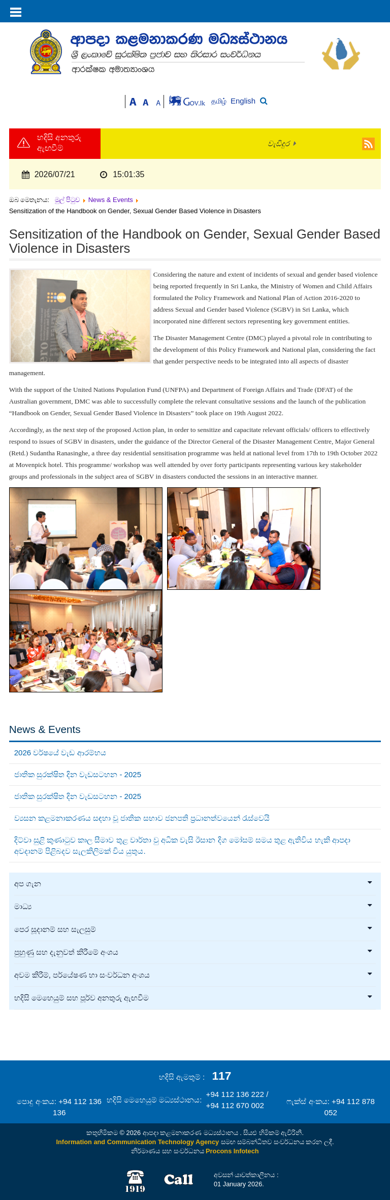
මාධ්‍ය (193, 907)
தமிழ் (220, 101)
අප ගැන (193, 884)
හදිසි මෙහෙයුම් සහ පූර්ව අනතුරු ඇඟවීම (193, 998)
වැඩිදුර (278, 144)
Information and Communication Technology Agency (137, 1142)
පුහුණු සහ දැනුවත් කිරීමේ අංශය (193, 952)
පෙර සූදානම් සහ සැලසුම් (193, 929)
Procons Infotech (232, 1151)
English (243, 100)
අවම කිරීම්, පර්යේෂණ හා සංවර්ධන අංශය (193, 975)
